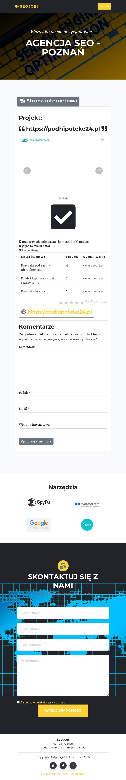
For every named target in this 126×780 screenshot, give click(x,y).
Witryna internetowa (34, 424)
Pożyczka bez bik (33, 291)
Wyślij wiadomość (63, 710)
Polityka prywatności (54, 773)
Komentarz (27, 347)
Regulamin (78, 773)
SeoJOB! (26, 6)
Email (24, 408)
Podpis (25, 392)
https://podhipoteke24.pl (60, 312)
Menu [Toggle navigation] (104, 6)
